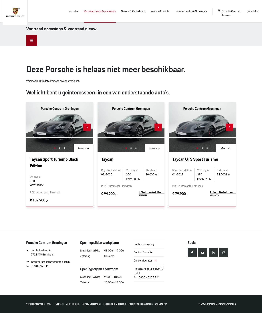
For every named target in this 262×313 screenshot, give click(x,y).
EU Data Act (161, 304)
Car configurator (145, 260)
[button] (87, 127)
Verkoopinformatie (35, 304)
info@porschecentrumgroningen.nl (48, 262)
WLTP (50, 304)
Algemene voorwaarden (141, 304)
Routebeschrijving (144, 244)
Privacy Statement (91, 304)
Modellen (73, 11)
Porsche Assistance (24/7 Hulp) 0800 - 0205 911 (148, 273)
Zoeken (253, 11)
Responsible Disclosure (114, 304)
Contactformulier (143, 252)
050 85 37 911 (37, 266)
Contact (59, 304)
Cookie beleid (73, 304)
